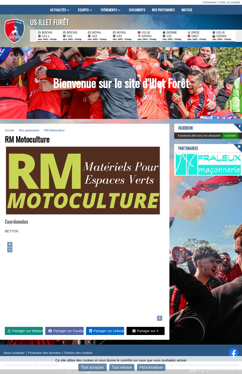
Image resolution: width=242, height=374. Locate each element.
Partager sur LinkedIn (106, 331)
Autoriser (230, 135)
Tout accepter (92, 367)
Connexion (209, 2)
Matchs (186, 9)
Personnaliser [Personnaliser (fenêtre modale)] (151, 367)
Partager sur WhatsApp (25, 331)
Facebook (185, 128)
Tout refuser (122, 367)
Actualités (59, 9)
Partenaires (188, 148)
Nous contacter (14, 353)
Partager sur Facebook (65, 331)
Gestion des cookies (78, 353)
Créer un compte (229, 2)
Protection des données (44, 353)
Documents (137, 9)
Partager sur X (146, 331)
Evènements (111, 9)
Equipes (85, 9)
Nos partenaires (163, 9)
